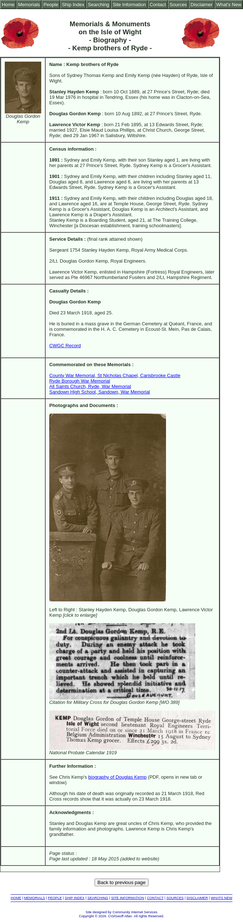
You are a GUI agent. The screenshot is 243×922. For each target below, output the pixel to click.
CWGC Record (65, 345)
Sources (178, 4)
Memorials (29, 4)
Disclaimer (201, 4)
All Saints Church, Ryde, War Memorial (90, 386)
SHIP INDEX (75, 898)
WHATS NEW (221, 898)
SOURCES (175, 898)
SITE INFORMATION (127, 898)
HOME (16, 898)
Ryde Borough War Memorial (79, 381)
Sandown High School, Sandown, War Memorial (99, 392)
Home (8, 4)
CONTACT (155, 898)
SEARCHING (98, 898)
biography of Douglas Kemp (117, 777)
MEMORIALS (34, 898)
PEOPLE (55, 898)
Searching (98, 4)
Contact (158, 4)
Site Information (129, 4)
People (50, 4)
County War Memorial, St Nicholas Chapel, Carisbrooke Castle (114, 375)
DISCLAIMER (197, 898)
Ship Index (73, 4)
